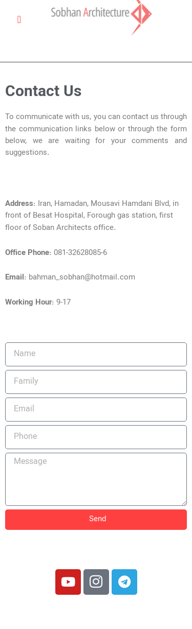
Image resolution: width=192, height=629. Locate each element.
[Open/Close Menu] (19, 19)
